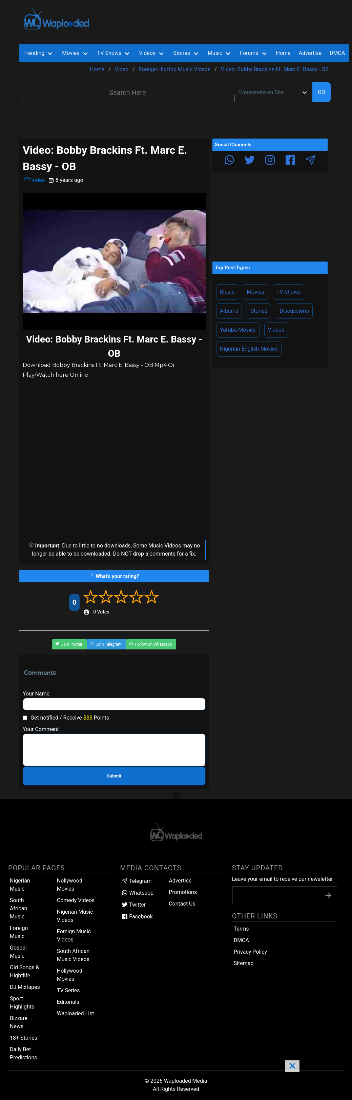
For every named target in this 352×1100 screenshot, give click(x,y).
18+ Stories (23, 1038)
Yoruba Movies (237, 330)
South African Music (18, 908)
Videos (276, 330)
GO (321, 92)
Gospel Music (18, 952)
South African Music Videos (73, 955)
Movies (255, 292)
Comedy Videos (76, 900)
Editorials (68, 1002)
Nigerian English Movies (249, 349)
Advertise (180, 880)
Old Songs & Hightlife (24, 971)
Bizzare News (18, 1022)
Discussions (294, 311)
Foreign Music (19, 932)
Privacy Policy (250, 952)
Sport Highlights (22, 1002)
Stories (258, 311)
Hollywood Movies (69, 975)
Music (227, 292)
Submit (114, 776)
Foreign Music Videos (74, 935)
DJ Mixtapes (25, 987)
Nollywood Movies (69, 884)
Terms (241, 929)
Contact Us (182, 903)
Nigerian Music (20, 884)
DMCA (337, 53)
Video (34, 180)
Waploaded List (75, 1013)
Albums (229, 311)
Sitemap (244, 963)
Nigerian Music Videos (75, 916)
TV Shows (288, 292)
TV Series (68, 990)
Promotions (183, 892)
